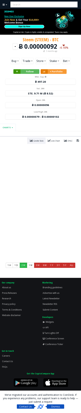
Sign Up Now (24, 26)
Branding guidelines (52, 287)
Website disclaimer (11, 315)
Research (6, 298)
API (46, 327)
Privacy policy (8, 304)
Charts (8, 127)
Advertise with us (51, 292)
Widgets (48, 321)
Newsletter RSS (50, 304)
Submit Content (50, 309)
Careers (6, 355)
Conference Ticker (53, 344)
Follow (24, 71)
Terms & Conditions (12, 309)
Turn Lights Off (51, 333)
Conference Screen (53, 338)
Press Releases (9, 292)
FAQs (4, 366)
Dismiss (55, 406)
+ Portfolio (52, 71)
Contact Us (7, 361)
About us (6, 287)
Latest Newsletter (51, 298)
